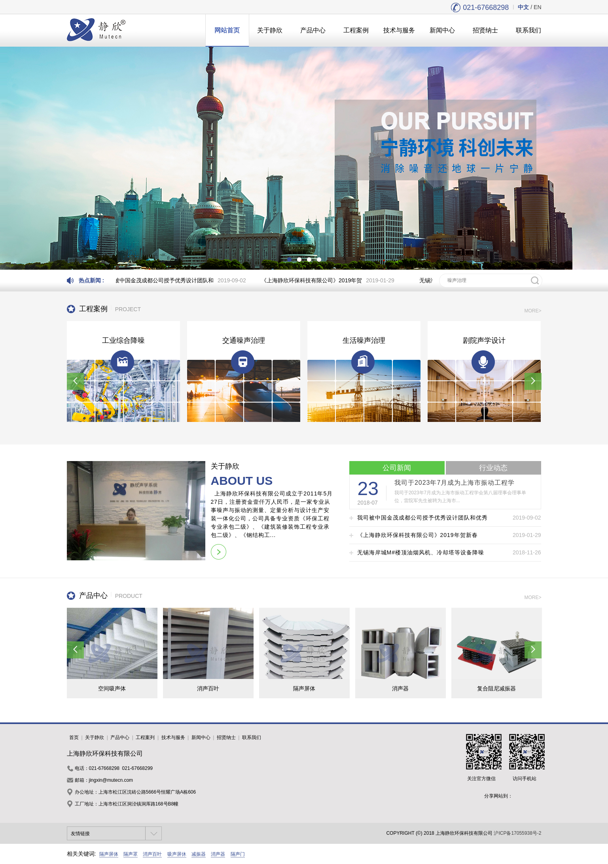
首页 (74, 737)
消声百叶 (152, 854)
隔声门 (238, 854)
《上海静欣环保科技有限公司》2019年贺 (313, 280)
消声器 (218, 854)
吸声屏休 (176, 854)
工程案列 (145, 737)
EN (537, 7)
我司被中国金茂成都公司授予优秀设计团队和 (160, 280)
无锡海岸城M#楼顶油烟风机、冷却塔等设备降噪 (420, 552)
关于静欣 (269, 30)
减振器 (198, 854)
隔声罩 (130, 854)
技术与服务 (399, 30)
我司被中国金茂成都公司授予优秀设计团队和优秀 (422, 517)
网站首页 (227, 30)
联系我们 (528, 30)
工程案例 (356, 30)
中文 (523, 7)
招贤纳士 (485, 30)
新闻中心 (442, 30)
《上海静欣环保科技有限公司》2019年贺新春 (417, 535)
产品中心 (313, 30)
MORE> (532, 311)
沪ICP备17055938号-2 (517, 833)
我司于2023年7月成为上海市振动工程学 (454, 482)
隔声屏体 (108, 854)
